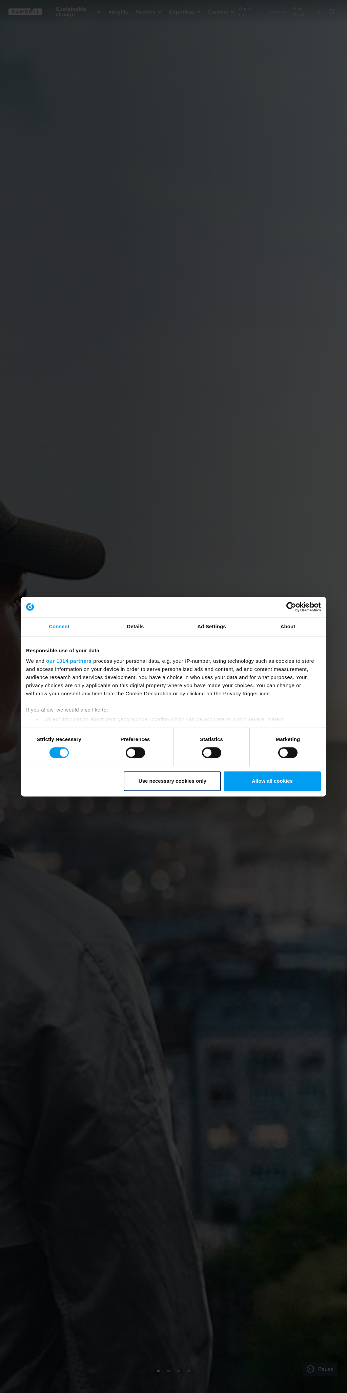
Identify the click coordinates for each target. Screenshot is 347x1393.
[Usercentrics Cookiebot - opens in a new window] (291, 607)
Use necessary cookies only (172, 781)
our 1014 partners (68, 661)
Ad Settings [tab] (211, 626)
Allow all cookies (272, 781)
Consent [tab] (59, 626)
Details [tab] (135, 626)
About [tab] (288, 626)
